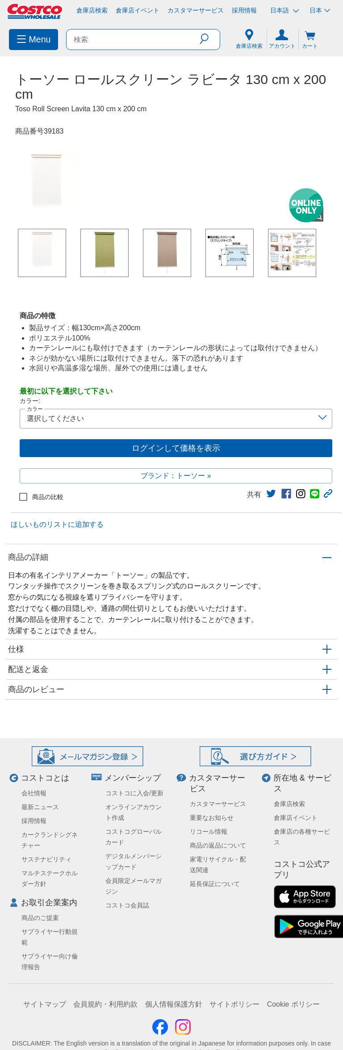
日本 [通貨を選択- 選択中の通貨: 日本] (320, 10)
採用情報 (244, 10)
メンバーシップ (133, 714)
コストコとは (45, 714)
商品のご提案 (40, 854)
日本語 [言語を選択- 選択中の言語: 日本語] (284, 10)
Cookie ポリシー (293, 941)
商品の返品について (218, 782)
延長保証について (215, 820)
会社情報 (33, 730)
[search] (133, 39)
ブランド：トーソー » (176, 413)
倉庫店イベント (137, 10)
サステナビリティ (46, 796)
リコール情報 (208, 768)
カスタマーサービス (195, 10)
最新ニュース (40, 744)
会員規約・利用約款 (105, 941)
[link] (271, 431)
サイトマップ (44, 941)
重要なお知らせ (212, 754)
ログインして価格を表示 (176, 385)
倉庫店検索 (92, 10)
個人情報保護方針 (173, 941)
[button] (210, 38)
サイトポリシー (234, 941)
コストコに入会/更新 (134, 730)
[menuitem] (33, 39)
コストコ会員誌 (127, 842)
